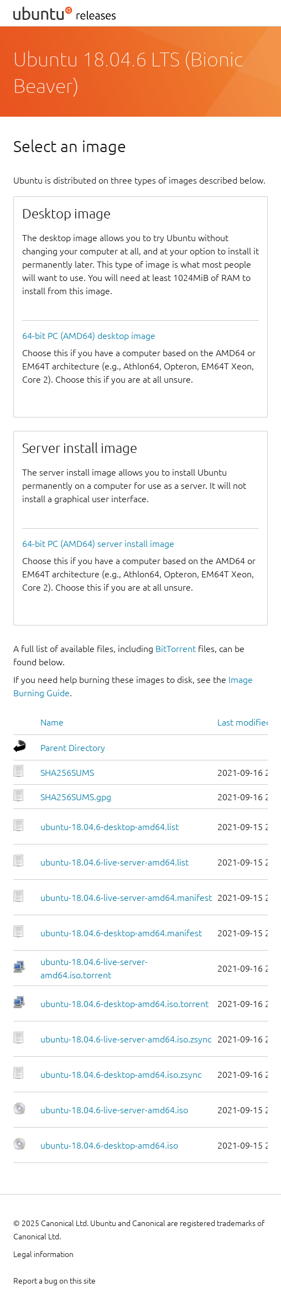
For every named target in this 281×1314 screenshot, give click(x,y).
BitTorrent (175, 649)
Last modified (244, 722)
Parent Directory (72, 748)
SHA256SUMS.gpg (75, 797)
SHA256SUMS (67, 773)
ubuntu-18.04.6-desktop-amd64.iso (109, 1145)
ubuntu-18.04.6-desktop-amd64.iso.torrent (124, 1004)
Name (52, 722)
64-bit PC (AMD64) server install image (98, 544)
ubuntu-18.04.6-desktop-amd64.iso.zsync (120, 1075)
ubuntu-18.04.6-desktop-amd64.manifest (121, 933)
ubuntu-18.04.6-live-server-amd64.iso (114, 1110)
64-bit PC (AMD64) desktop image (88, 336)
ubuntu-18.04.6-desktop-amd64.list (109, 827)
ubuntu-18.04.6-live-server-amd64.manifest (126, 898)
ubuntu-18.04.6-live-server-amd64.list (114, 862)
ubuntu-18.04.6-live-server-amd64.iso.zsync (125, 1039)
